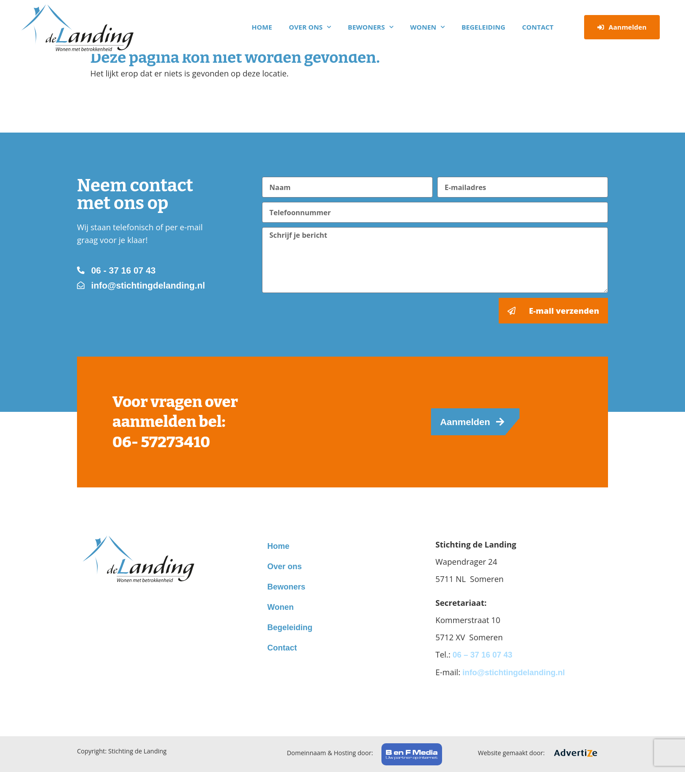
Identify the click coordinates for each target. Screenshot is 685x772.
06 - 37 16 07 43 (123, 270)
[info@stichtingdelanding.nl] (81, 285)
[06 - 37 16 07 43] (81, 270)
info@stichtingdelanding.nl (148, 285)
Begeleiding (483, 27)
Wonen (427, 27)
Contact (538, 27)
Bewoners (370, 27)
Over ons (310, 27)
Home (262, 27)
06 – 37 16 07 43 (482, 654)
